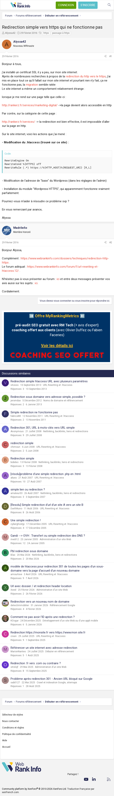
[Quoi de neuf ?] (101, 5)
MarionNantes (18, 651)
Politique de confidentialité (16, 734)
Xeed (13, 589)
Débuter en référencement (59, 651)
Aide (4, 740)
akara (14, 477)
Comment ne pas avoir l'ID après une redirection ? (43, 617)
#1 (110, 56)
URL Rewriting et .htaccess (57, 385)
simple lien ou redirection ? (28, 489)
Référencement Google (62, 605)
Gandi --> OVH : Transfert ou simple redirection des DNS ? (48, 535)
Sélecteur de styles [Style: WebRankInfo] (12, 714)
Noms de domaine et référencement (63, 400)
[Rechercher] (109, 5)
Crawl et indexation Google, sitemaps (57, 682)
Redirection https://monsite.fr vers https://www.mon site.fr (48, 632)
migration (32, 84)
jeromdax (16, 400)
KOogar (15, 620)
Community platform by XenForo (34, 789)
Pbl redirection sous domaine (29, 551)
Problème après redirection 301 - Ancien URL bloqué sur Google (51, 679)
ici (58, 279)
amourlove (16, 574)
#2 (110, 242)
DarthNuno (16, 508)
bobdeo (14, 462)
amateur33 (16, 493)
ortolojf (14, 667)
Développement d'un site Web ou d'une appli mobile (70, 620)
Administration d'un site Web (55, 539)
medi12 (15, 539)
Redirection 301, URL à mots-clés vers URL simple (43, 427)
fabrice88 (16, 416)
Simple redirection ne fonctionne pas (34, 412)
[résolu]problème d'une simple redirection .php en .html (46, 474)
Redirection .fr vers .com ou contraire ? (36, 663)
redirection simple (22, 443)
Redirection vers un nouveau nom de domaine (40, 601)
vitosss (15, 385)
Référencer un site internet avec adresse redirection (44, 648)
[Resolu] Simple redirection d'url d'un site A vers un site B (47, 505)
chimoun (15, 447)
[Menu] (5, 5)
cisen (14, 636)
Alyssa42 (10, 32)
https (46, 33)
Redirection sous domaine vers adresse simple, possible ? (48, 397)
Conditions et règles (13, 727)
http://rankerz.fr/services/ (18, 122)
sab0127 (15, 682)
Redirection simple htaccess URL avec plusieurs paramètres (49, 381)
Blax (13, 555)
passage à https (61, 33)
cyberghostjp (17, 524)
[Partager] (105, 56)
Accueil (6, 747)
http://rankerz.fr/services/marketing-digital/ (29, 105)
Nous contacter (10, 721)
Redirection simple (22, 458)
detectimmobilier (20, 605)
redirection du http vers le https (86, 76)
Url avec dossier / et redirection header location (41, 586)
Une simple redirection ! (26, 520)
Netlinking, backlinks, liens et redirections (65, 431)
